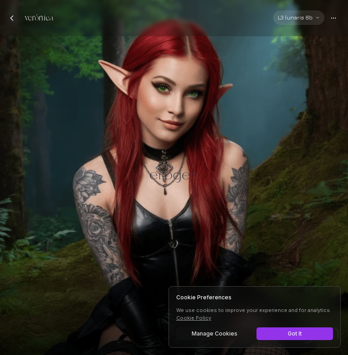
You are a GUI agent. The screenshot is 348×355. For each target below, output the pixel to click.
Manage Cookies (214, 333)
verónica (38, 18)
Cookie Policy (193, 318)
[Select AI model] (298, 17)
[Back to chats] (12, 18)
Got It (295, 333)
